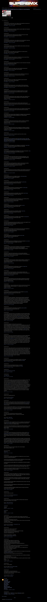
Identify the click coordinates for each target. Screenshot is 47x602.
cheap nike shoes (6, 138)
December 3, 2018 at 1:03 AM (9, 589)
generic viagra (26, 193)
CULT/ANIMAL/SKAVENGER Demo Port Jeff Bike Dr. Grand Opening (16, 9)
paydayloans (12, 397)
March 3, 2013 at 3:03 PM (8, 225)
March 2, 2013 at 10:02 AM (8, 195)
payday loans (19, 316)
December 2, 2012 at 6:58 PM (9, 70)
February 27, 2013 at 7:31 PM (9, 159)
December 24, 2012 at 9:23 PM (9, 87)
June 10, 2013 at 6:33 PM (8, 496)
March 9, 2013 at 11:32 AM (8, 256)
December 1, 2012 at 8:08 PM (9, 31)
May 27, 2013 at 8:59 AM (8, 398)
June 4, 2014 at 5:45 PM (8, 561)
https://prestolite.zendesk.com (12, 535)
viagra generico (9, 370)
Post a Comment (4, 596)
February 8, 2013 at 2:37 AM (9, 135)
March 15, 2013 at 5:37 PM (9, 275)
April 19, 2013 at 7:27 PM (8, 367)
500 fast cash (6, 451)
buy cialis (23, 205)
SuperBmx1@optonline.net (37, 9)
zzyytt (5, 578)
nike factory (13, 138)
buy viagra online (26, 216)
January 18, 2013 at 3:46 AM (9, 105)
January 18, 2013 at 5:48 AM (9, 110)
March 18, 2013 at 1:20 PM (9, 288)
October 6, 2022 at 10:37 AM (9, 594)
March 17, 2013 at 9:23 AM (8, 281)
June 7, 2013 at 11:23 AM (8, 418)
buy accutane (26, 291)
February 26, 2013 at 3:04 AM (9, 147)
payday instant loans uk (10, 502)
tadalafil (7, 375)
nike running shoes (25, 139)
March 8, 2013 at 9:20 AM (8, 249)
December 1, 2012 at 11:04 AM (9, 25)
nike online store (20, 138)
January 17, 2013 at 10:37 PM (9, 99)
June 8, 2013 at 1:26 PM (8, 470)
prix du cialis (13, 370)
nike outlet (17, 139)
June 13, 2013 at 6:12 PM (8, 503)
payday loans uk (12, 338)
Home (15, 597)
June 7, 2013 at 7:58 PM (8, 443)
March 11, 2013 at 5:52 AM (8, 268)
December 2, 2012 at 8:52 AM (9, 53)
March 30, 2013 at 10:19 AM (9, 304)
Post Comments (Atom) (9, 599)
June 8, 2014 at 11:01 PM (8, 567)
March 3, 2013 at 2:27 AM (8, 218)
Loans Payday (23, 360)
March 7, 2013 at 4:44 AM (8, 237)
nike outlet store (11, 139)
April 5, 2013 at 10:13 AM (8, 320)
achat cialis (5, 370)
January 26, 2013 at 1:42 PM (9, 130)
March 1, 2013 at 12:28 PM (9, 178)
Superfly (5, 510)
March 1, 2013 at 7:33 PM (8, 189)
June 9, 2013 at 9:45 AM (8, 489)
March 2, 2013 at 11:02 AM (8, 207)
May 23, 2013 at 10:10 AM (8, 376)
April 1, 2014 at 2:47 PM (8, 525)
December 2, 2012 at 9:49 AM (9, 59)
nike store (11, 140)
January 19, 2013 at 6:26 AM (9, 117)
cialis (4, 375)
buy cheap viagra (25, 187)
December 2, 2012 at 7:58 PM (9, 81)
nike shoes (5, 140)
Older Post (28, 597)
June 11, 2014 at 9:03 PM (8, 576)
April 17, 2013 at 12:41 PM (8, 344)
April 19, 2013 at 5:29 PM (8, 361)
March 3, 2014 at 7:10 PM (8, 508)
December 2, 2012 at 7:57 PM (9, 76)
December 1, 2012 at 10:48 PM (9, 42)
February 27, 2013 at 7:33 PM (9, 166)
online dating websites (24, 176)
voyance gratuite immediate (13, 566)
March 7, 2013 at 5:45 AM (8, 243)
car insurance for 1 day (17, 524)
